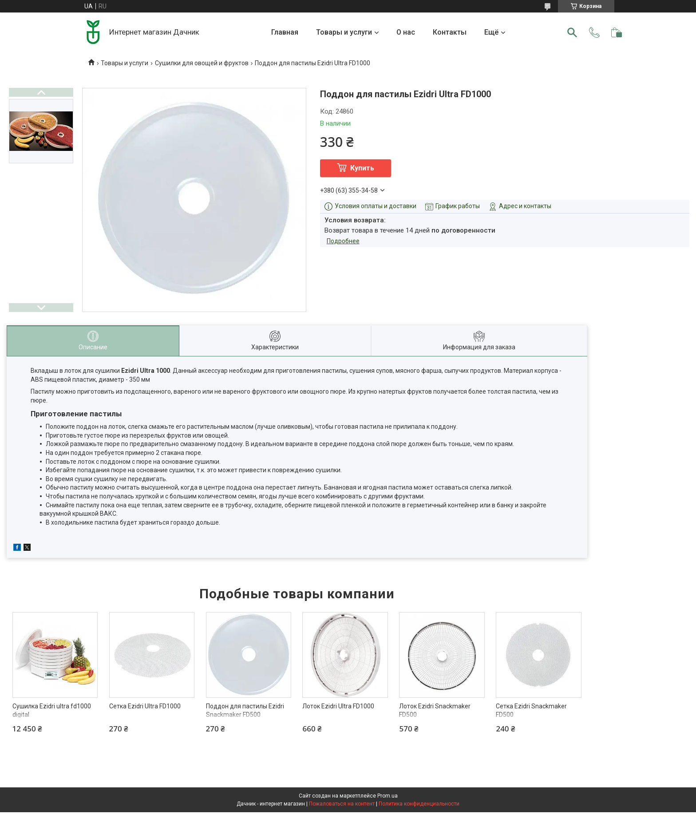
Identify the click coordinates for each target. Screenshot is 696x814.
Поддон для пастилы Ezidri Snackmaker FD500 (245, 711)
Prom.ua (387, 796)
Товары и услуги (344, 32)
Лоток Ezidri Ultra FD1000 (338, 706)
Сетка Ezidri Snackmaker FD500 (531, 711)
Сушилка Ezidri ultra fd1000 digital (51, 711)
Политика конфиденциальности (419, 804)
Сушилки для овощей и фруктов (202, 63)
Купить (362, 168)
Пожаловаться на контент (342, 804)
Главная (284, 32)
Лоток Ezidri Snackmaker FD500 (435, 711)
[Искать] (572, 32)
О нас (405, 32)
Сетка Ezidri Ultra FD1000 (145, 706)
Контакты (450, 32)
